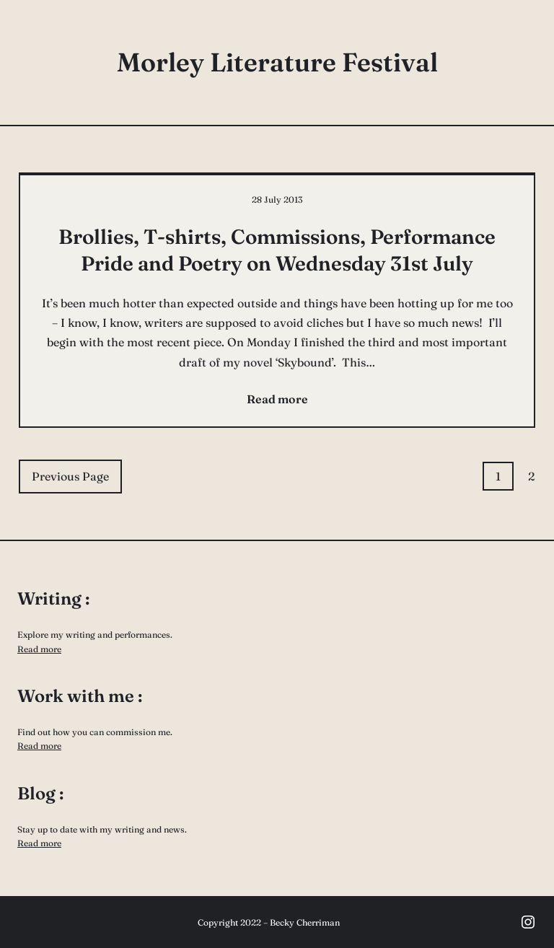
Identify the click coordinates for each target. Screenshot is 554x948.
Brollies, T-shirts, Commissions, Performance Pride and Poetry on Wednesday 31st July (277, 249)
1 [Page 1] (498, 476)
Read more (39, 649)
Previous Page (70, 476)
